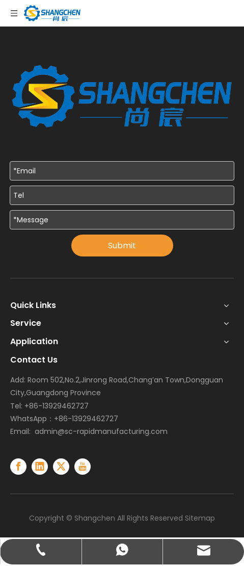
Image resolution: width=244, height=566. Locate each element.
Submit (122, 245)
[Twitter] (61, 466)
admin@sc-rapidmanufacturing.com (101, 431)
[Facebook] (18, 466)
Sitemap (200, 518)
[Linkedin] (40, 466)
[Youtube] (82, 466)
